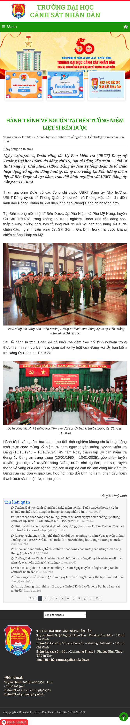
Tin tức (26, 137)
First (31, 598)
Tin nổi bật (43, 137)
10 (91, 598)
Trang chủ (10, 137)
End (98, 598)
